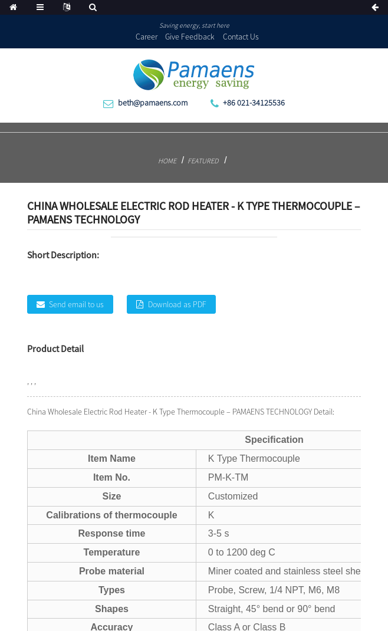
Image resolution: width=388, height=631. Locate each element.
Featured (203, 160)
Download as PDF (177, 304)
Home (167, 160)
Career (146, 36)
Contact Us (241, 36)
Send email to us (76, 304)
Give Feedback (190, 36)
